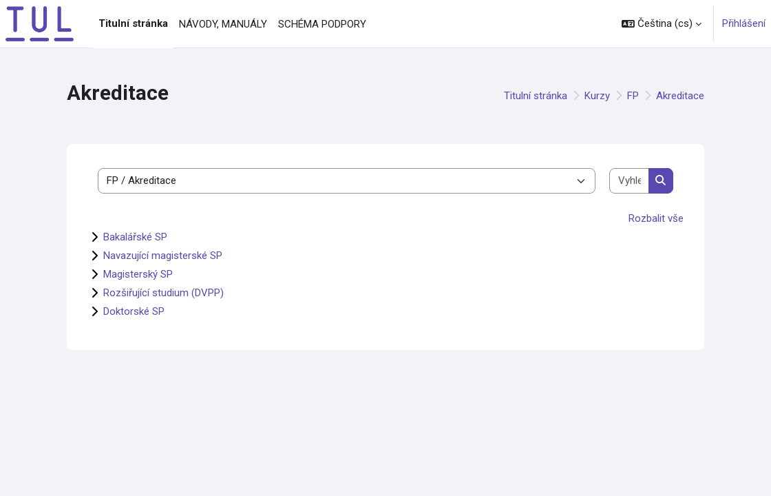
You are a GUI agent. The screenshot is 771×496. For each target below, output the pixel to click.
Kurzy (597, 96)
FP (633, 96)
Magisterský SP (138, 274)
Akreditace (680, 96)
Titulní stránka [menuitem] (133, 23)
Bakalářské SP (135, 237)
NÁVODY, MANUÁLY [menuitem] (223, 24)
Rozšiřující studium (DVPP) (163, 293)
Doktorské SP (134, 311)
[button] (661, 24)
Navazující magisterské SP (162, 255)
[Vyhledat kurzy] (629, 181)
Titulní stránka (535, 96)
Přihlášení (743, 23)
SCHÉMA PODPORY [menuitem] (322, 24)
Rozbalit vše (656, 218)
